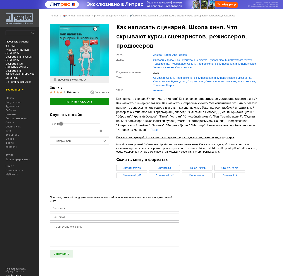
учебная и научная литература (17, 51)
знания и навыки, (163, 67)
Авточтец (158, 90)
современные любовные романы (17, 65)
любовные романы (17, 41)
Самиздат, (159, 77)
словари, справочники (78, 15)
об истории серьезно (18, 81)
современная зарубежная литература (20, 72)
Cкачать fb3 (230, 175)
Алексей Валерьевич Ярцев (111, 15)
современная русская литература (19, 58)
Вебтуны (11, 110)
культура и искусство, (195, 60)
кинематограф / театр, (239, 60)
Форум (10, 142)
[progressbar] (80, 124)
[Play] (64, 131)
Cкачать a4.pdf (132, 175)
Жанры (10, 98)
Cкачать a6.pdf (164, 175)
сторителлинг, (161, 81)
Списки (10, 122)
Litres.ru (10, 166)
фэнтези (11, 45)
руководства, (216, 60)
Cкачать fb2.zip (132, 167)
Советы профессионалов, (221, 81)
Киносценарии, (247, 81)
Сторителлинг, (196, 81)
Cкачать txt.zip (197, 167)
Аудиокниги (12, 106)
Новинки (11, 114)
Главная (54, 15)
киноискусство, (247, 63)
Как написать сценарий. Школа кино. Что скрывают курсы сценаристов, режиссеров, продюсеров (175, 137)
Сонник (10, 138)
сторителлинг (183, 67)
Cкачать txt (164, 167)
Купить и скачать (79, 101)
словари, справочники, (167, 60)
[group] (79, 128)
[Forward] (72, 131)
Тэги (8, 130)
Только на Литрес (163, 85)
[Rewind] (56, 131)
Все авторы (12, 134)
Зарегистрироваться (18, 159)
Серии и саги (13, 126)
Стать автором (14, 170)
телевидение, (161, 63)
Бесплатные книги (17, 118)
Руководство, (179, 81)
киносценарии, (228, 63)
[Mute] (91, 131)
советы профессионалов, (203, 63)
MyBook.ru (12, 174)
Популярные (13, 102)
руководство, (178, 63)
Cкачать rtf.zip (229, 167)
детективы (12, 77)
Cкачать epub (197, 175)
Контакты (11, 146)
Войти (9, 154)
